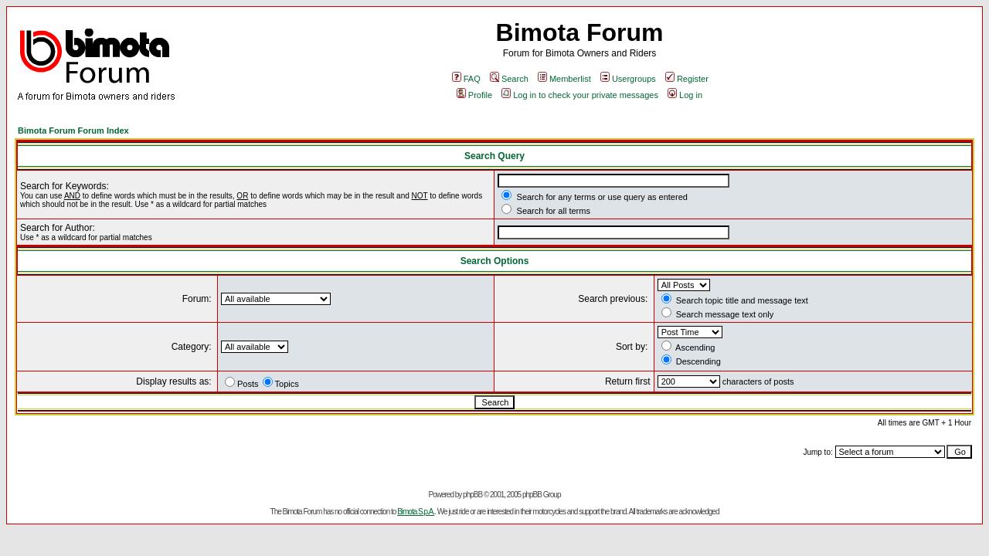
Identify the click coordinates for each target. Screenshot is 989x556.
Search (509, 78)
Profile (474, 95)
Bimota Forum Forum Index (73, 130)
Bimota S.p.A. (415, 511)
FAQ (466, 78)
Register (687, 78)
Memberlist (564, 78)
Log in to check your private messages (579, 95)
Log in (685, 95)
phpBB (472, 494)
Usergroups (628, 78)
